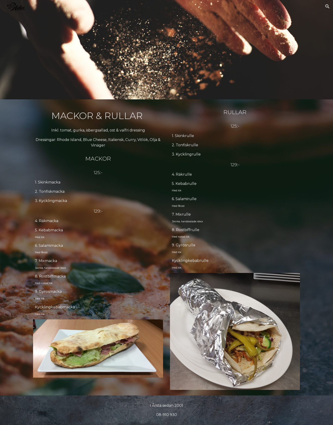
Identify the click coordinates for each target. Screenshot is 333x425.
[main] (98, 128)
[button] (327, 6)
